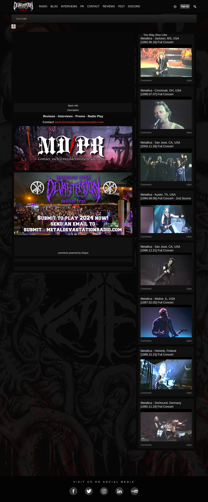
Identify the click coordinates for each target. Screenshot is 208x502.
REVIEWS (109, 6)
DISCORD (134, 6)
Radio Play (95, 116)
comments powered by (73, 253)
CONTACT (93, 6)
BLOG (54, 6)
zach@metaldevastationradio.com (79, 122)
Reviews (49, 116)
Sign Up (185, 6)
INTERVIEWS (69, 6)
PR (82, 6)
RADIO (43, 6)
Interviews (65, 116)
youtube (21, 19)
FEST (121, 6)
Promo (80, 116)
